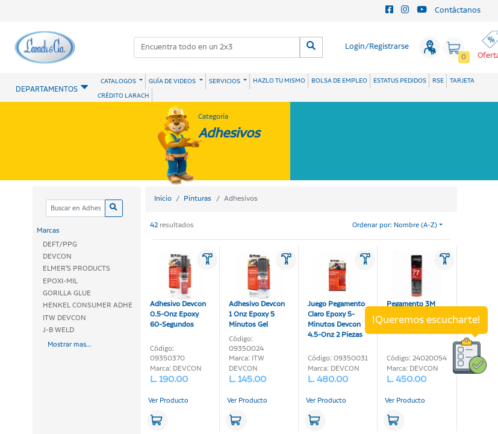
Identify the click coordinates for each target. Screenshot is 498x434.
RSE (438, 81)
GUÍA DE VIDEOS (173, 81)
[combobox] (217, 47)
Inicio (163, 198)
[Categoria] (75, 208)
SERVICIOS (225, 81)
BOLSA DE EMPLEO (339, 81)
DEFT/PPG (60, 244)
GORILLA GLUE (67, 293)
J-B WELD (58, 330)
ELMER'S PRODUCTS (76, 268)
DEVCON (57, 256)
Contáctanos (458, 10)
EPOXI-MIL (60, 281)
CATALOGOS (119, 81)
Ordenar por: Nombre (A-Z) (394, 225)
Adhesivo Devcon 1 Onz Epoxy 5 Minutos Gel (257, 290)
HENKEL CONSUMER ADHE (87, 305)
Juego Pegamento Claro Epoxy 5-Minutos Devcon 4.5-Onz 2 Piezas (336, 295)
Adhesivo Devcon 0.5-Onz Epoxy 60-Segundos (178, 290)
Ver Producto (168, 401)
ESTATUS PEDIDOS (399, 81)
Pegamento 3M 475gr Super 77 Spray (414, 290)
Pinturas (197, 198)
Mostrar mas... (70, 345)
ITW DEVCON (64, 318)
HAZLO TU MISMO (279, 81)
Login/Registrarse (377, 46)
